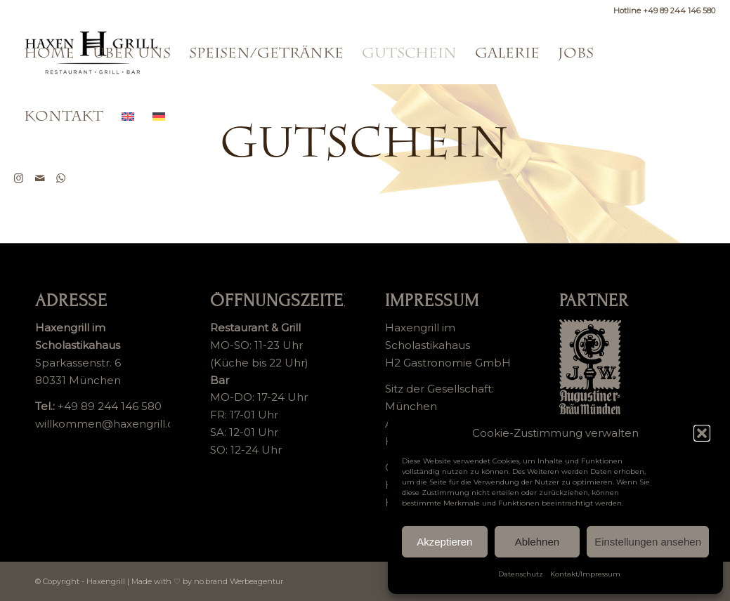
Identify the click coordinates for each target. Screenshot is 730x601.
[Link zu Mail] (40, 178)
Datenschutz (520, 574)
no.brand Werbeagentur (238, 581)
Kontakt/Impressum (585, 574)
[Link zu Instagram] (19, 178)
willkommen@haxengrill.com (113, 423)
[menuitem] (49, 52)
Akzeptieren (444, 542)
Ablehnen (537, 542)
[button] (702, 433)
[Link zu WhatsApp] (61, 178)
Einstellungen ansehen (647, 542)
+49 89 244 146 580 (110, 406)
